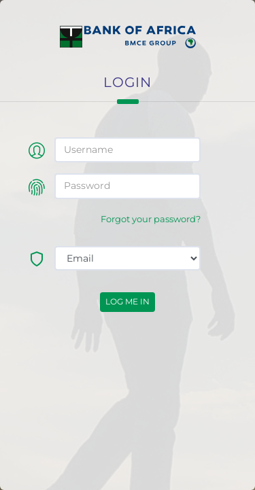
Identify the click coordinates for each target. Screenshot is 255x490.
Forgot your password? (151, 219)
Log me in (127, 301)
